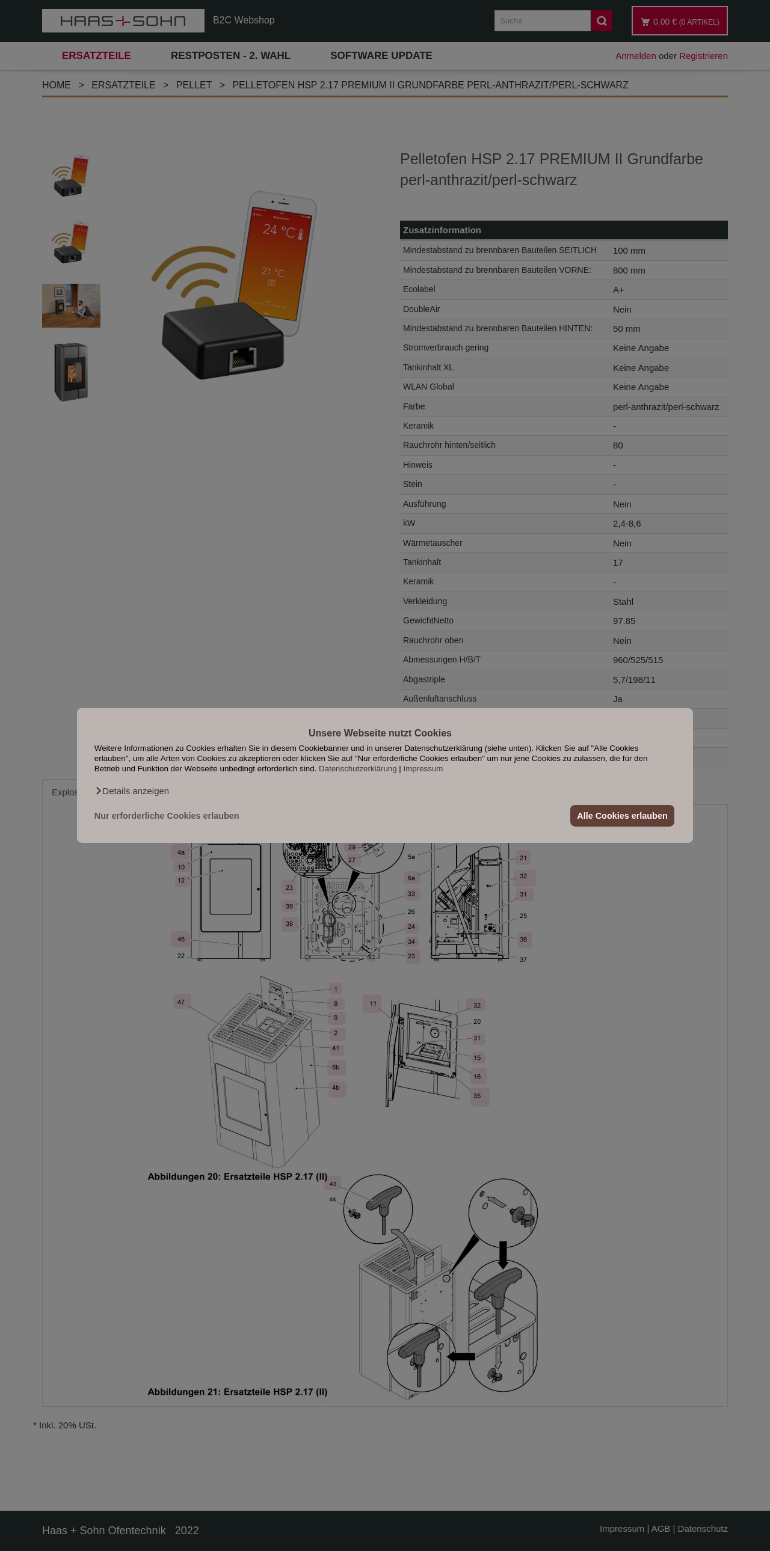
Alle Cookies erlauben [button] (622, 816)
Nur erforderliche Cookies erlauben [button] (166, 816)
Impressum (423, 768)
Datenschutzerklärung (358, 768)
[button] (131, 791)
